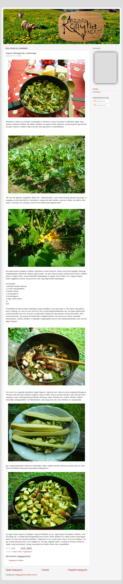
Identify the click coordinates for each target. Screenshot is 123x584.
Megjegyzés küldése (16, 560)
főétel (20, 552)
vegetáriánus (27, 552)
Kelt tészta (96, 92)
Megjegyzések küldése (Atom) (26, 575)
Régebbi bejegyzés (77, 570)
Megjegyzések (100, 105)
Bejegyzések (99, 101)
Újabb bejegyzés (14, 570)
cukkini (14, 552)
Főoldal (45, 570)
